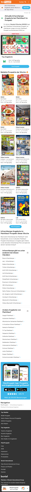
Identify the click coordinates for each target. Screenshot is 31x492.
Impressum (4, 451)
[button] (28, 2)
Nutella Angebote (6, 433)
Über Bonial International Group (10, 464)
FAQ (2, 446)
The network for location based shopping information (13, 483)
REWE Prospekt (5, 415)
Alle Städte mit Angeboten (9, 439)
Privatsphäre (4, 457)
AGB (2, 449)
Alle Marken (4, 423)
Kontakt (3, 469)
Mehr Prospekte (15, 226)
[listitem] (8, 88)
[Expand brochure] (15, 45)
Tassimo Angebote (6, 431)
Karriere (3, 472)
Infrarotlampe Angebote (16, 405)
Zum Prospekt (15, 66)
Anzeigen (27, 13)
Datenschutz (5, 454)
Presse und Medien (6, 466)
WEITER (26, 7)
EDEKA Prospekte (6, 421)
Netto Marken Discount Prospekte (11, 418)
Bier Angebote (5, 436)
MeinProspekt (4, 405)
